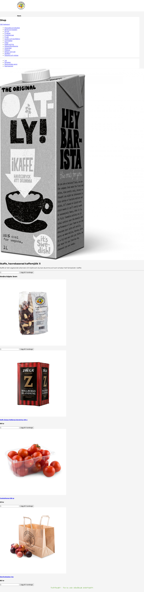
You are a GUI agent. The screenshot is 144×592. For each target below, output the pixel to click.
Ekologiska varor (10, 64)
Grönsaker (8, 41)
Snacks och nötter (11, 55)
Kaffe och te (9, 44)
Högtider (8, 48)
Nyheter (7, 62)
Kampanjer (8, 66)
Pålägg (7, 50)
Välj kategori (5, 24)
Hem (19, 16)
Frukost (7, 33)
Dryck (6, 31)
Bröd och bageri (10, 30)
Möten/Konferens (11, 46)
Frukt (6, 37)
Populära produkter (12, 28)
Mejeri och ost (9, 52)
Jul (5, 60)
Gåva (6, 42)
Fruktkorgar (9, 35)
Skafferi (7, 53)
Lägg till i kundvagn (26, 272)
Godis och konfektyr (12, 39)
